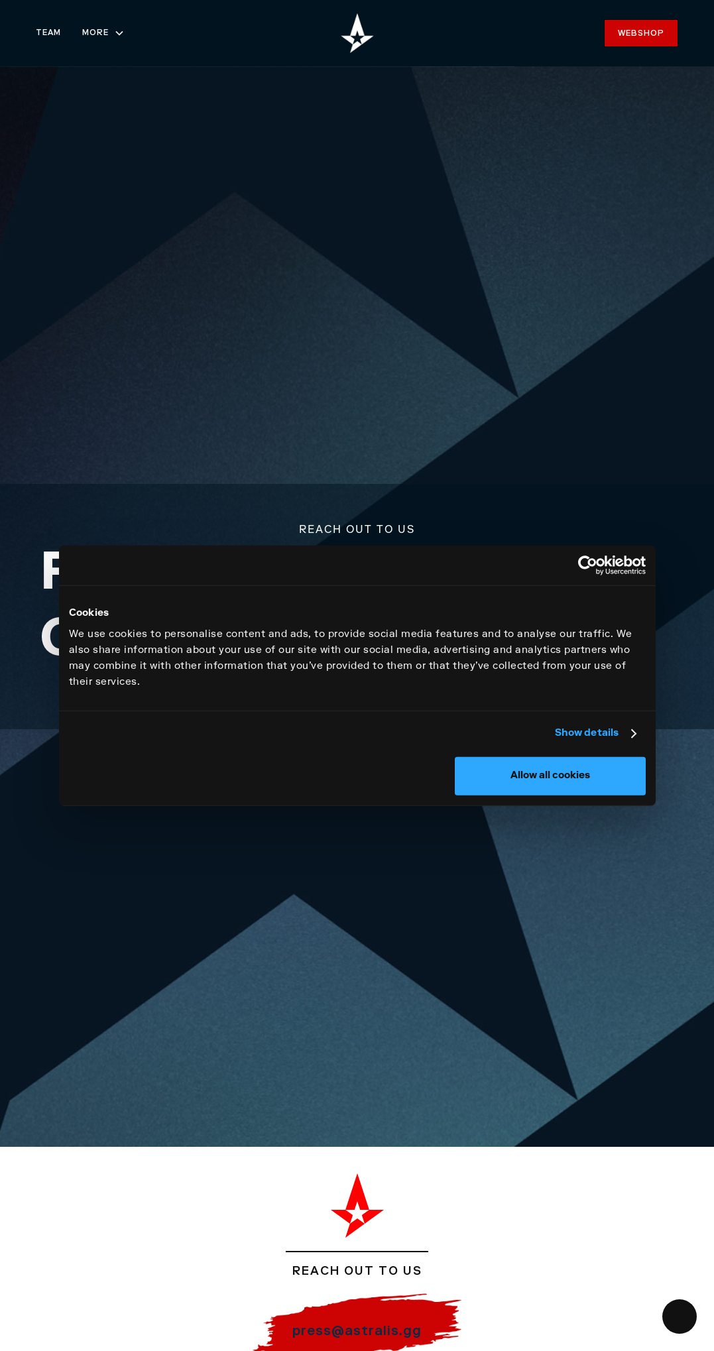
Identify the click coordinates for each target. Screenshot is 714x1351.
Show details (587, 733)
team (48, 33)
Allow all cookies (550, 775)
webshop (641, 34)
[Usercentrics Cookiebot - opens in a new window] (588, 565)
